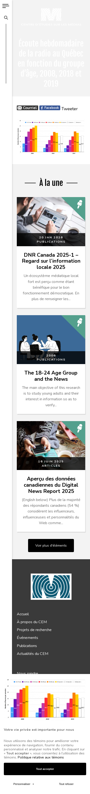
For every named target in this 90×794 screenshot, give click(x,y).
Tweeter (69, 109)
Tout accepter (45, 599)
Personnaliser (23, 614)
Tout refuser (66, 614)
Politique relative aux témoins (41, 587)
